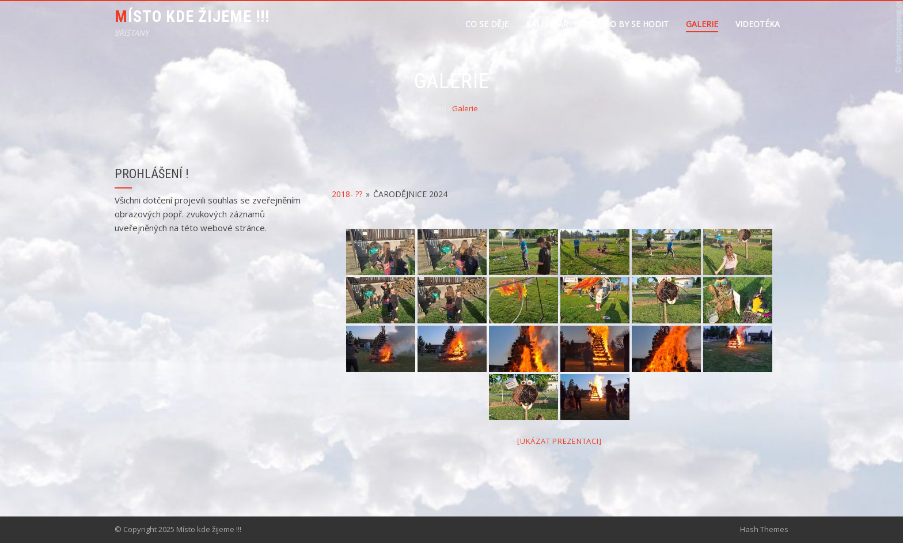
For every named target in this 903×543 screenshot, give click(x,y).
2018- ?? (347, 193)
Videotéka (757, 23)
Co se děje (487, 23)
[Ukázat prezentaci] (559, 441)
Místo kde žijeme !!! (192, 16)
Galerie (702, 23)
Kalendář (547, 23)
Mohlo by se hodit (627, 23)
